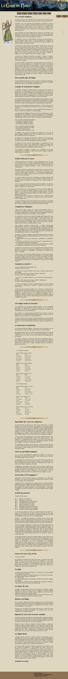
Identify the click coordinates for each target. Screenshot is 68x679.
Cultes (40, 13)
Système (30, 13)
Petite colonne (58, 16)
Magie (44, 13)
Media (49, 13)
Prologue (24, 13)
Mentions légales (38, 673)
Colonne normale (64, 16)
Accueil (19, 13)
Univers (35, 13)
